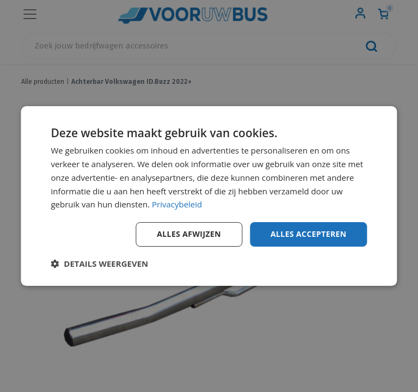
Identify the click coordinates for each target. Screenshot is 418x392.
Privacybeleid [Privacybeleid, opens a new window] (177, 204)
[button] (99, 264)
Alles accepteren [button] (309, 234)
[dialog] (209, 196)
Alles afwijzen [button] (189, 234)
